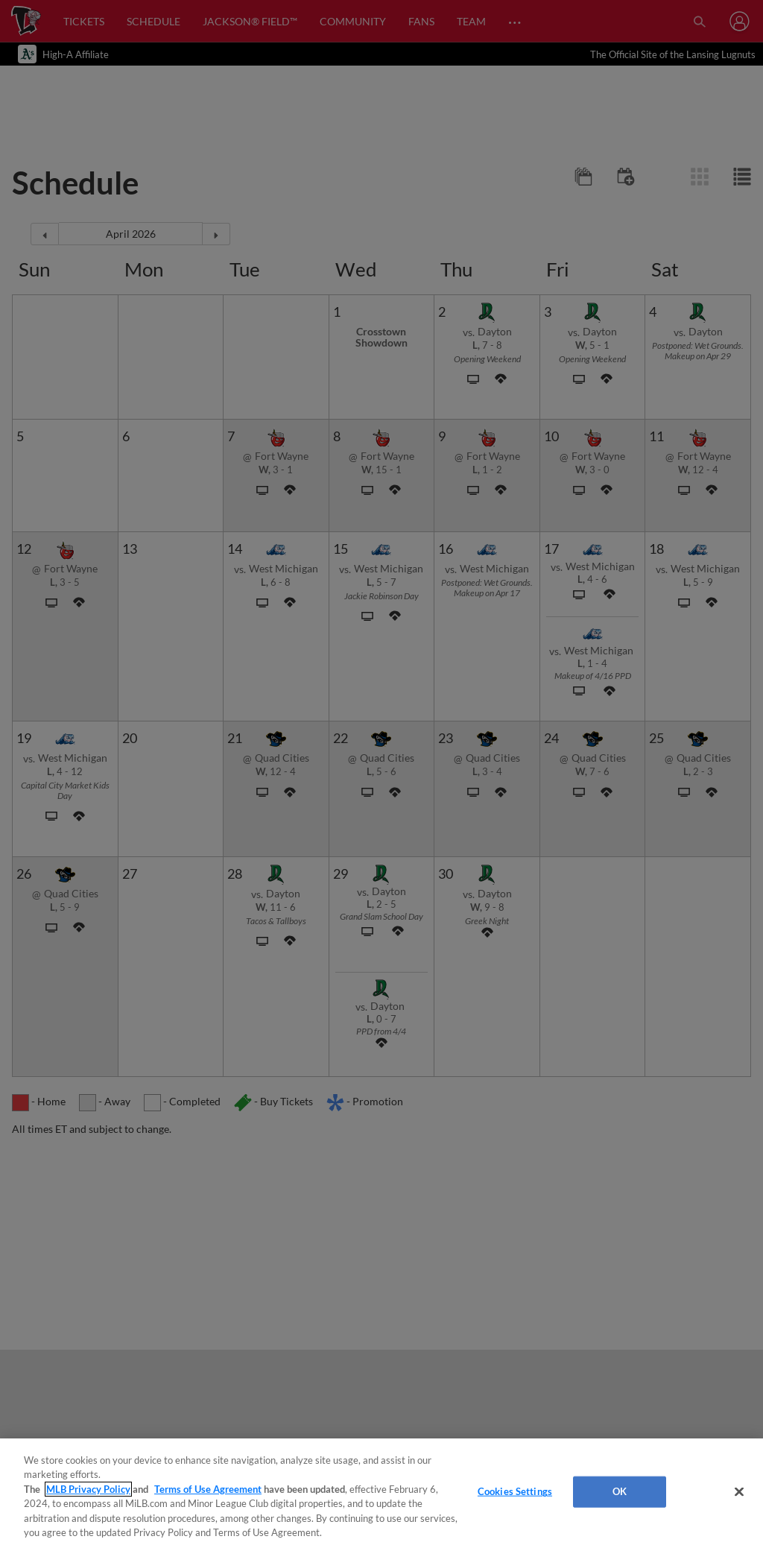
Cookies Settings (515, 1491)
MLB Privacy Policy (88, 1489)
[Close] (739, 1492)
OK (619, 1491)
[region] (381, 1493)
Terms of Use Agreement (208, 1489)
